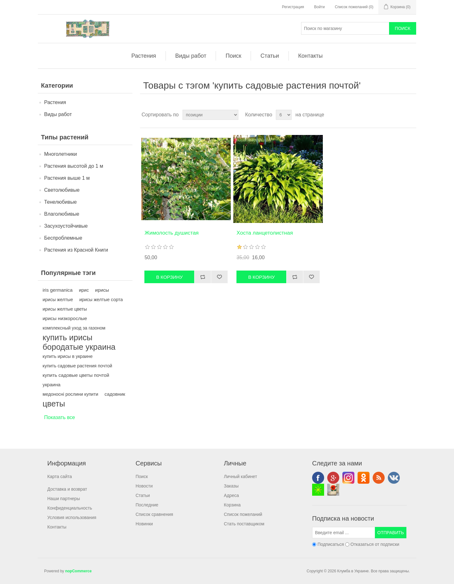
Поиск (233, 56)
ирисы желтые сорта (101, 299)
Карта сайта (59, 476)
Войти (319, 7)
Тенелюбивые (60, 202)
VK (394, 478)
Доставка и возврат (67, 489)
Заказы (231, 485)
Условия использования (71, 517)
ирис (84, 290)
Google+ (333, 478)
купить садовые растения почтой (77, 365)
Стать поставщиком (244, 523)
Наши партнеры (63, 498)
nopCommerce (78, 571)
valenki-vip (333, 490)
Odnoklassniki (364, 478)
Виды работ (191, 56)
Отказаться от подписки (375, 544)
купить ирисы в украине (68, 356)
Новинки (144, 523)
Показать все (59, 417)
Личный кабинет (240, 476)
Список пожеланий (243, 514)
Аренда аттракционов (318, 490)
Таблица (399, 115)
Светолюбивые (61, 190)
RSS (379, 478)
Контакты (310, 56)
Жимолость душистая (171, 233)
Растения (143, 56)
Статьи (269, 56)
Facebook (318, 478)
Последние (147, 504)
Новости (144, 485)
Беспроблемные (63, 238)
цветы (54, 403)
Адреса (231, 495)
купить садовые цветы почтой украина (76, 379)
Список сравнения (154, 514)
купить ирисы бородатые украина (79, 342)
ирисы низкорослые (65, 318)
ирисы (102, 290)
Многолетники (60, 154)
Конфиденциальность (69, 508)
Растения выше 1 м (67, 178)
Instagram (348, 478)
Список (411, 115)
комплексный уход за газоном (74, 327)
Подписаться (330, 544)
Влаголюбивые (61, 214)
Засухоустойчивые (66, 226)
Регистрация (293, 7)
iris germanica (58, 290)
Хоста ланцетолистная (264, 233)
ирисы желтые (58, 299)
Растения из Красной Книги (76, 250)
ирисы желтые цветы (65, 309)
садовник (115, 394)
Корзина (232, 504)
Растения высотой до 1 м (73, 166)
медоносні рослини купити (70, 394)
